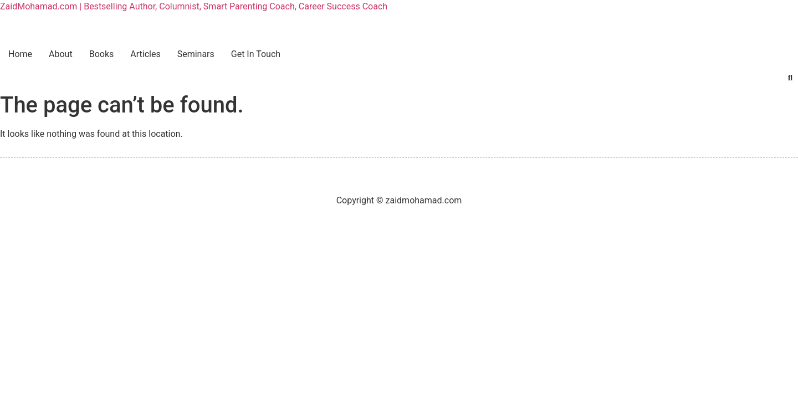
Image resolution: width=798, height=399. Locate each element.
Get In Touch (255, 54)
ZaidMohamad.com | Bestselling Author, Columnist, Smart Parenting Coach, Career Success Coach (193, 6)
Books (101, 54)
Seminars (195, 54)
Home (20, 54)
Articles (145, 54)
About (61, 54)
